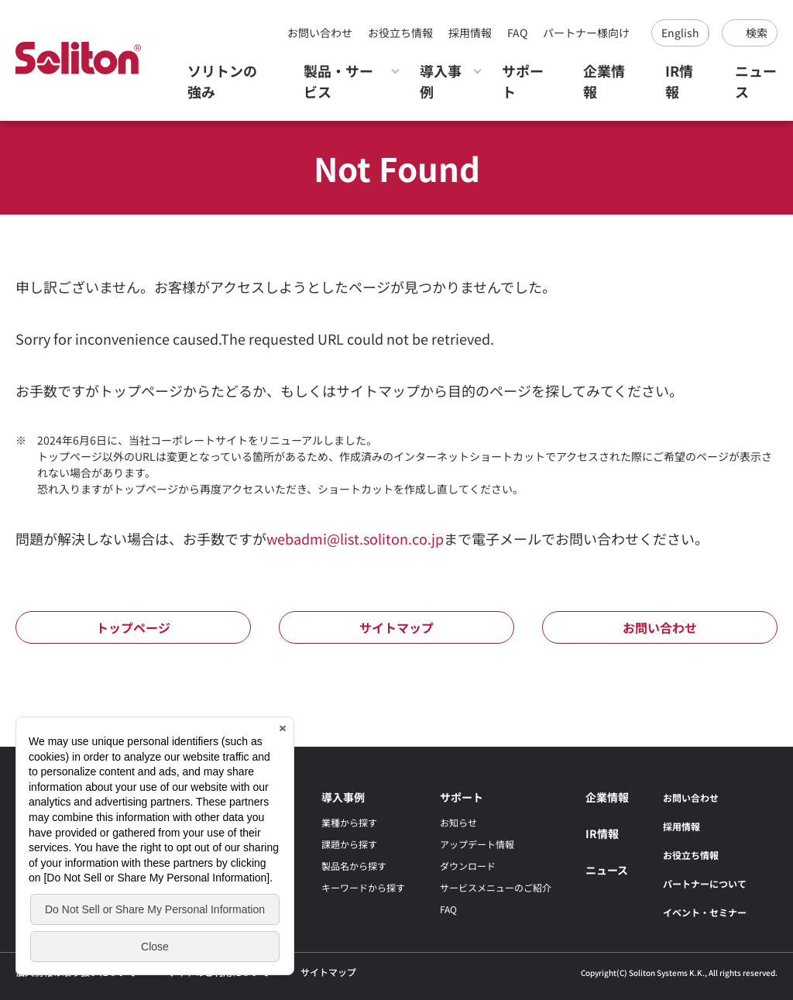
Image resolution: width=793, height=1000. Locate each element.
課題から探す (349, 844)
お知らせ (458, 822)
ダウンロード (468, 865)
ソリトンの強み (222, 80)
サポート (523, 80)
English (680, 32)
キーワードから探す (363, 887)
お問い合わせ (319, 32)
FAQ (517, 32)
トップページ (133, 627)
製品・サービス (338, 80)
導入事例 (441, 80)
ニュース (756, 80)
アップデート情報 (477, 844)
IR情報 (679, 80)
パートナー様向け (586, 32)
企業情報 (604, 80)
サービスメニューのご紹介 (495, 887)
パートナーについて (705, 883)
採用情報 (470, 32)
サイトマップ (396, 627)
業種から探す (349, 822)
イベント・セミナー (705, 912)
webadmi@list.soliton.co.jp (355, 538)
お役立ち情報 (400, 32)
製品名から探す (353, 865)
